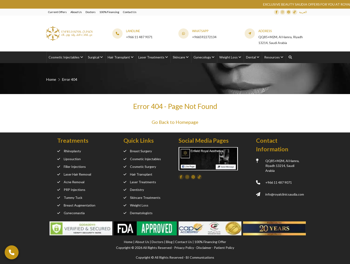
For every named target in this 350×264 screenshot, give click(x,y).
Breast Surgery (137, 151)
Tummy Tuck (69, 198)
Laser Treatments (139, 182)
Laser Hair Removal (74, 174)
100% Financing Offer (210, 242)
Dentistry (133, 190)
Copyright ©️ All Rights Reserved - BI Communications (175, 257)
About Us (76, 12)
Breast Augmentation (76, 205)
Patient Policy (224, 248)
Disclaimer (204, 248)
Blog (169, 242)
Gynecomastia (71, 213)
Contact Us (130, 12)
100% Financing (109, 12)
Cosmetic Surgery (139, 167)
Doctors (91, 12)
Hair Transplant (137, 174)
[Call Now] (12, 252)
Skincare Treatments (141, 198)
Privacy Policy (184, 248)
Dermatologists (138, 213)
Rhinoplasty (69, 151)
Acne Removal (70, 182)
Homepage (187, 122)
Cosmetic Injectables (142, 159)
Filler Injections (71, 167)
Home (51, 79)
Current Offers (57, 12)
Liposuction (69, 159)
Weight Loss (135, 205)
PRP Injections (71, 190)
